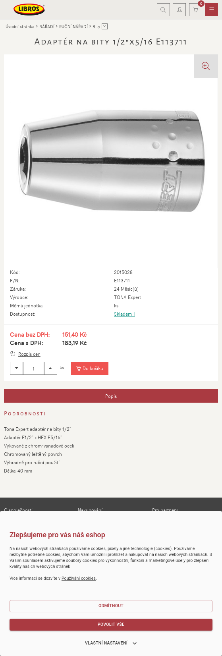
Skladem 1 (124, 314)
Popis (111, 396)
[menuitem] (211, 10)
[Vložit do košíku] (89, 368)
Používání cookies (79, 578)
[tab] (111, 396)
